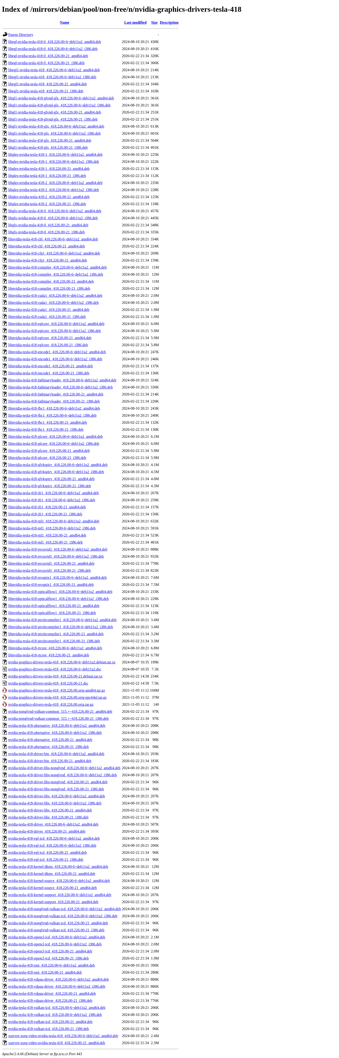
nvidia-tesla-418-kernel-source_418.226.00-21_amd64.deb (52, 888)
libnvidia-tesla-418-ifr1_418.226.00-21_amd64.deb (47, 507)
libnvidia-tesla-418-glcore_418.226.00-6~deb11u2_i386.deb (53, 444)
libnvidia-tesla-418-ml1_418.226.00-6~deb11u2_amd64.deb (53, 521)
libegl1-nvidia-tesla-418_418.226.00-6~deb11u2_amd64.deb (54, 70)
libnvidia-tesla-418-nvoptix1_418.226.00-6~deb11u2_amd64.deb (57, 578)
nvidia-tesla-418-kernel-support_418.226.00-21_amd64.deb (53, 902)
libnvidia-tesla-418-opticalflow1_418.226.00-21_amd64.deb (53, 606)
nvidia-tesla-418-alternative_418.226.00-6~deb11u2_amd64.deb (56, 726)
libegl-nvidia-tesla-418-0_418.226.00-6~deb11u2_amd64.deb (54, 42)
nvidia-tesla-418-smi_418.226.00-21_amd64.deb (45, 972)
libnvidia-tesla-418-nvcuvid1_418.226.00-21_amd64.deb (51, 563)
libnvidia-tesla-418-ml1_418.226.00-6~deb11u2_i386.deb (52, 528)
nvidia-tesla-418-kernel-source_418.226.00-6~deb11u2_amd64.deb (59, 881)
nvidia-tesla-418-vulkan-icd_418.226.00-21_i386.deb (48, 1029)
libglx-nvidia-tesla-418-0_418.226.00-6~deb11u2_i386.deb (53, 218)
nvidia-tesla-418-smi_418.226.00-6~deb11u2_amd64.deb (51, 965)
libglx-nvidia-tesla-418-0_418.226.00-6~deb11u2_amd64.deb (54, 211)
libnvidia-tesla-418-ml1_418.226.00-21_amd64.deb (47, 535)
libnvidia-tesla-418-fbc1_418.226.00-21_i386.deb (46, 429)
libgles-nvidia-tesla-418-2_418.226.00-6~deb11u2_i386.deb (53, 190)
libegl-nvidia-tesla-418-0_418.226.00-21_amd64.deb (48, 56)
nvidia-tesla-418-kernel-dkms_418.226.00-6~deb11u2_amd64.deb (58, 867)
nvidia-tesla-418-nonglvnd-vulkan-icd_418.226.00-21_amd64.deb (58, 923)
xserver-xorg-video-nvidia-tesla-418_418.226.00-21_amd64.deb (56, 1043)
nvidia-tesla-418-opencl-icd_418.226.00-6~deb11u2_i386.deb (55, 944)
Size (154, 22)
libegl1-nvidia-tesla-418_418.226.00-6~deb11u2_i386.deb (52, 77)
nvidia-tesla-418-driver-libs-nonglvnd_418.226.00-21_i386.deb (56, 789)
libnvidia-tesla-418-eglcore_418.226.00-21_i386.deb (48, 345)
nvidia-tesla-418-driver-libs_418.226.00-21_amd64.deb (50, 810)
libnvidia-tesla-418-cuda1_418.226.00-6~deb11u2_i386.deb (53, 303)
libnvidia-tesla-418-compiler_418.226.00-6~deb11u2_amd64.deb (57, 267)
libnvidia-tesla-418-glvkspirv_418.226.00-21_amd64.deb (51, 479)
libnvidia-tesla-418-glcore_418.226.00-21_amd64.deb (49, 451)
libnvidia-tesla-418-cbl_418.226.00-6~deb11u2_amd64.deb (53, 239)
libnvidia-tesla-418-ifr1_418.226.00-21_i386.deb (45, 514)
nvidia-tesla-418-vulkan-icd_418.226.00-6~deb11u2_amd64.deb (56, 1008)
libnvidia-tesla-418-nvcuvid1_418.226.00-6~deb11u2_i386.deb (56, 556)
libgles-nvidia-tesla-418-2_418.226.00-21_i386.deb (47, 204)
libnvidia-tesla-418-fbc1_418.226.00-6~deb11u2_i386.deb (52, 415)
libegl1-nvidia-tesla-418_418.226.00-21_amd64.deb (47, 84)
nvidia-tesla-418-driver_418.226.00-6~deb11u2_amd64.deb (53, 824)
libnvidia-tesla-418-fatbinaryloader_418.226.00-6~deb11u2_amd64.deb (62, 380)
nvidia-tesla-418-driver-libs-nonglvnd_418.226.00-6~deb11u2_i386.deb (62, 775)
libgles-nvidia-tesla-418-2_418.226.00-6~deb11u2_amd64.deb (55, 183)
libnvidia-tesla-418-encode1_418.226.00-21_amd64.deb (50, 366)
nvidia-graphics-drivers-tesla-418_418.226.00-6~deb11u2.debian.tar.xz (62, 662)
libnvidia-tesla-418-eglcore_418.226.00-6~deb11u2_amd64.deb (56, 324)
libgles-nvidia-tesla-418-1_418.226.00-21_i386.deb (47, 176)
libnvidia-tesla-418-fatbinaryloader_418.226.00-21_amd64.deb (55, 394)
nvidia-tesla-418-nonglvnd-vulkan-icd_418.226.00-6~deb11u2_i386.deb (62, 916)
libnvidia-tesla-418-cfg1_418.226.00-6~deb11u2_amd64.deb (54, 253)
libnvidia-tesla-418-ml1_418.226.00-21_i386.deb (45, 542)
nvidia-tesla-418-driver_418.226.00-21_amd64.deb (46, 831)
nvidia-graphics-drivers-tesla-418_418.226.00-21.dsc (48, 683)
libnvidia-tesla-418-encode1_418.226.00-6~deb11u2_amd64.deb (57, 352)
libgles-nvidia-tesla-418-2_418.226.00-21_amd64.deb (48, 197)
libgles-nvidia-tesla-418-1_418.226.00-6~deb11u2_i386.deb (53, 162)
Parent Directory (20, 35)
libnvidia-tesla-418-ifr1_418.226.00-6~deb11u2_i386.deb (51, 500)
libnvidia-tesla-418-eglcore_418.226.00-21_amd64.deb (49, 338)
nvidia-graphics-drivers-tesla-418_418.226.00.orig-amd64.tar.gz (56, 690)
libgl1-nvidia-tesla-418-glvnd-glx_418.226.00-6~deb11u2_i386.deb (59, 105)
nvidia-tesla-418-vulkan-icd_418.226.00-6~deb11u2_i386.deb (55, 1015)
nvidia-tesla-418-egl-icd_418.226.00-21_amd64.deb (47, 852)
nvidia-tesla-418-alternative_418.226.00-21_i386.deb (48, 747)
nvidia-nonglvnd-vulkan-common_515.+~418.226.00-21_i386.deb (58, 719)
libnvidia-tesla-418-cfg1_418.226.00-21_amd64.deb (47, 260)
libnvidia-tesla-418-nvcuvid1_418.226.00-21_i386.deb (49, 570)
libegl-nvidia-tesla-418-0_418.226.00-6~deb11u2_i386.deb (52, 49)
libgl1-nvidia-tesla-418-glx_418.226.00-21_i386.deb (48, 147)
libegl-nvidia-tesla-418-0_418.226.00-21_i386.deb (46, 63)
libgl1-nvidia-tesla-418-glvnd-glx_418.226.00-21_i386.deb (52, 119)
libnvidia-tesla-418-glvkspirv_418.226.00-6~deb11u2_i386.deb (56, 472)
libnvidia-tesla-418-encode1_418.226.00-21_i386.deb (48, 373)
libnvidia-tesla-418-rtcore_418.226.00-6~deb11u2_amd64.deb (55, 648)
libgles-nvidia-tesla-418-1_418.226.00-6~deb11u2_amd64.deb (55, 155)
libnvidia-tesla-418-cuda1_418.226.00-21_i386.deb (47, 317)
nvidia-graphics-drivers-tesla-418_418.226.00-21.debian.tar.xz (55, 676)
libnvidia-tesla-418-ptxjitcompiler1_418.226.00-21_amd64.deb (56, 634)
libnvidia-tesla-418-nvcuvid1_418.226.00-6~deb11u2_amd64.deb (57, 549)
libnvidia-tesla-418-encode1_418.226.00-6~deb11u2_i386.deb (55, 359)
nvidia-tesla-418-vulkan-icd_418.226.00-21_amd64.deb (50, 1022)
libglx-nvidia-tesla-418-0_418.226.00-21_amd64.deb (48, 225)
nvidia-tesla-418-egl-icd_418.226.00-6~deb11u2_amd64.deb (54, 838)
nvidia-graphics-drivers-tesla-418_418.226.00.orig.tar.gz (50, 704)
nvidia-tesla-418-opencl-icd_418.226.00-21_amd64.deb (50, 951)
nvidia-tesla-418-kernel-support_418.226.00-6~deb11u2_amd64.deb (59, 895)
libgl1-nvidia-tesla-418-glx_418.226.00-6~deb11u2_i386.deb (54, 133)
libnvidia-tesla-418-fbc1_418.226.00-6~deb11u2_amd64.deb (54, 408)
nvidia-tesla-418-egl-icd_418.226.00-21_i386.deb (45, 860)
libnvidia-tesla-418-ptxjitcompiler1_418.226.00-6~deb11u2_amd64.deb (62, 620)
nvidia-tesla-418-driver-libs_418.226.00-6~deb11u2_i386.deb (54, 803)
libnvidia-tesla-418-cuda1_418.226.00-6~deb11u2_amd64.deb (55, 296)
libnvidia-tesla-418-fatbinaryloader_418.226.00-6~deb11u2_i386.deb (60, 387)
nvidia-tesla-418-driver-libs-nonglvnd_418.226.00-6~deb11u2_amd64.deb (64, 768)
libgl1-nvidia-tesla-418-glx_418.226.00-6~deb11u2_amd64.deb (56, 126)
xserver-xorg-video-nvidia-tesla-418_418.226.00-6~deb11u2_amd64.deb (63, 1036)
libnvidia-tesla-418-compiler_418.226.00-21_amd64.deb (51, 281)
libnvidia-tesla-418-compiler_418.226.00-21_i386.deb (49, 288)
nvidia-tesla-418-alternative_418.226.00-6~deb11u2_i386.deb (55, 733)
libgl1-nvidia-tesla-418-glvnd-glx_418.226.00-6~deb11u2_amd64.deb (61, 98)
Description (169, 22)
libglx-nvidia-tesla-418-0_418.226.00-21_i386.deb (46, 232)
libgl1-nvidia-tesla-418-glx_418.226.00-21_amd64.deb (49, 140)
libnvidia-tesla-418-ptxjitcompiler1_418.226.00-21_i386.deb (54, 641)
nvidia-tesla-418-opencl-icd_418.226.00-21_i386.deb (48, 958)
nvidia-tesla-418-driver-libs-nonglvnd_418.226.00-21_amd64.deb (57, 782)
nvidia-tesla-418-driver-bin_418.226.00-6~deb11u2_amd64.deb (56, 754)
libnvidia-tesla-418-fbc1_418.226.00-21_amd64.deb (47, 422)
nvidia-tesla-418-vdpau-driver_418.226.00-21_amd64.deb (52, 993)
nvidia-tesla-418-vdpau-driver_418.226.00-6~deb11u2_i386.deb (56, 986)
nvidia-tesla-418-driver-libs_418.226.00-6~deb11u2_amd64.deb (56, 796)
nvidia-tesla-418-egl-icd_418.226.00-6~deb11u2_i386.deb (52, 845)
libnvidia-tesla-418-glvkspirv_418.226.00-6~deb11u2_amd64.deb (58, 465)
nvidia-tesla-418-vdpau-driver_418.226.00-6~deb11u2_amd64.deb (58, 979)
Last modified (135, 22)
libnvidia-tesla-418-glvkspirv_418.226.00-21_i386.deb (49, 486)
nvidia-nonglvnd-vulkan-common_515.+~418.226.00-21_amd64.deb (60, 711)
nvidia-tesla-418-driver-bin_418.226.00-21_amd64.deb (49, 761)
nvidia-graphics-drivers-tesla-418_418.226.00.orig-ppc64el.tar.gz (57, 697)
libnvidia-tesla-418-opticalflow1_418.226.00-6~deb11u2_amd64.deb (60, 592)
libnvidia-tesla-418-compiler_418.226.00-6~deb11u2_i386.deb (55, 274)
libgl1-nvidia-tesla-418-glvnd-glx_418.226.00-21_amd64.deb (54, 112)
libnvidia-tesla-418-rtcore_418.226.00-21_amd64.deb (48, 655)
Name (64, 22)
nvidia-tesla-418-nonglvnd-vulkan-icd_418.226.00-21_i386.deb (56, 930)
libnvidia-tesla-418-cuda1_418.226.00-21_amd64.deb (48, 310)
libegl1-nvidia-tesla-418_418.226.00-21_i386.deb (45, 91)
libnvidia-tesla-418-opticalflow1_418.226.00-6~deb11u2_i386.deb (58, 599)
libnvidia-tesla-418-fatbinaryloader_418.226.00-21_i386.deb (54, 401)
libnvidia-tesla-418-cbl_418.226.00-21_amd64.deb (46, 246)
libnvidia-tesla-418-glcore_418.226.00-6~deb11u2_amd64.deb (55, 437)
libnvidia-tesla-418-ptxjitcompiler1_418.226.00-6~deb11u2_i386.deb (60, 627)
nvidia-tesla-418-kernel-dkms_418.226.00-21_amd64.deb (51, 874)
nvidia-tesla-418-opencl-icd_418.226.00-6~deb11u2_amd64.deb (56, 937)
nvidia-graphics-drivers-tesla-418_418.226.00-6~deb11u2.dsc (54, 669)
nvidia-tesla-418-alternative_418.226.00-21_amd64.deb (50, 740)
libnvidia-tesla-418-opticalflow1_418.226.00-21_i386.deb (52, 613)
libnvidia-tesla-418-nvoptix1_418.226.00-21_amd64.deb (51, 585)
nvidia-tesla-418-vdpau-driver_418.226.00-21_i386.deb (50, 1001)
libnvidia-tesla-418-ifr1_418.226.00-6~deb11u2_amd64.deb (53, 493)
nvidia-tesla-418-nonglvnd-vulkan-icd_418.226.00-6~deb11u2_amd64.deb (64, 909)
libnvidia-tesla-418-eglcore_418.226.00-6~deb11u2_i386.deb (54, 331)
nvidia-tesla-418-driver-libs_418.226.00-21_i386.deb (48, 817)
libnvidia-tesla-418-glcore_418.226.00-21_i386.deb (47, 458)
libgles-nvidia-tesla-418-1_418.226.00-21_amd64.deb (48, 169)
